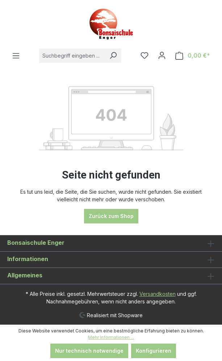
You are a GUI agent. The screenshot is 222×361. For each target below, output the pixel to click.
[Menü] (16, 56)
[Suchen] (113, 56)
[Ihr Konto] (162, 55)
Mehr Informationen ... (111, 337)
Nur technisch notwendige (89, 351)
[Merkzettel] (144, 55)
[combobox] (72, 56)
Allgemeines (24, 275)
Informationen (27, 259)
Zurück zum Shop (111, 216)
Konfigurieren (153, 351)
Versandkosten (157, 294)
